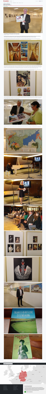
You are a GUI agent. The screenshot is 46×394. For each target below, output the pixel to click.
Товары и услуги (4, 387)
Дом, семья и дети (15, 387)
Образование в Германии (15, 389)
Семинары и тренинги (15, 388)
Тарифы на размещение (5, 389)
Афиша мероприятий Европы (25, 363)
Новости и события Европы (31, 363)
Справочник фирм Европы (19, 363)
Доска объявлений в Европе (36, 363)
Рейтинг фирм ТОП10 (5, 388)
